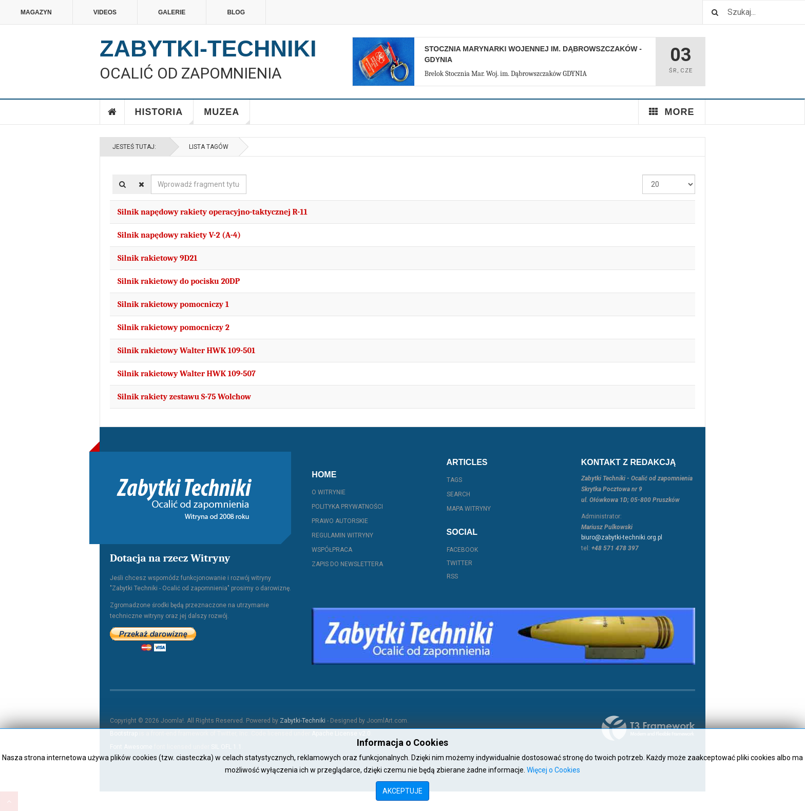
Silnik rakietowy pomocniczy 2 (173, 327)
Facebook (462, 549)
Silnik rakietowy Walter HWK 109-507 (187, 373)
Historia (164, 115)
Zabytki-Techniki (302, 720)
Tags (454, 480)
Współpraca (332, 549)
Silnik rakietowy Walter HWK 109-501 (186, 350)
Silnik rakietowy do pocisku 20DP (179, 281)
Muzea (227, 115)
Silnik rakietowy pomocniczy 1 (173, 304)
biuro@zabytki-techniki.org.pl (621, 537)
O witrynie (329, 492)
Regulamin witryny (342, 535)
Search (458, 494)
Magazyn (36, 12)
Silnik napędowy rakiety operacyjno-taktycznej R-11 (213, 212)
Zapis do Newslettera (347, 564)
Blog (236, 12)
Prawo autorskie (340, 521)
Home (112, 112)
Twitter (459, 563)
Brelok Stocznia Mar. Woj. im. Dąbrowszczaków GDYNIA (506, 73)
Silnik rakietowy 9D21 (158, 258)
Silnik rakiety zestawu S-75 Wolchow (184, 396)
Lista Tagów (207, 146)
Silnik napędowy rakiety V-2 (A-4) (179, 235)
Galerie (171, 12)
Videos (105, 12)
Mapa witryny (469, 508)
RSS (452, 576)
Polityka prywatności (347, 506)
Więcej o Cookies (553, 770)
